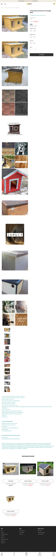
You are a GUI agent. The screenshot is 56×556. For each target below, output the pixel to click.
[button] (14, 554)
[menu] (2, 4)
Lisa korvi (41, 54)
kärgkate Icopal (33, 28)
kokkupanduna (32, 34)
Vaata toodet (28, 481)
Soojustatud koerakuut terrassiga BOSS (12, 7)
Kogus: (31, 47)
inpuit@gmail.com (28, 1)
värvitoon (31, 40)
